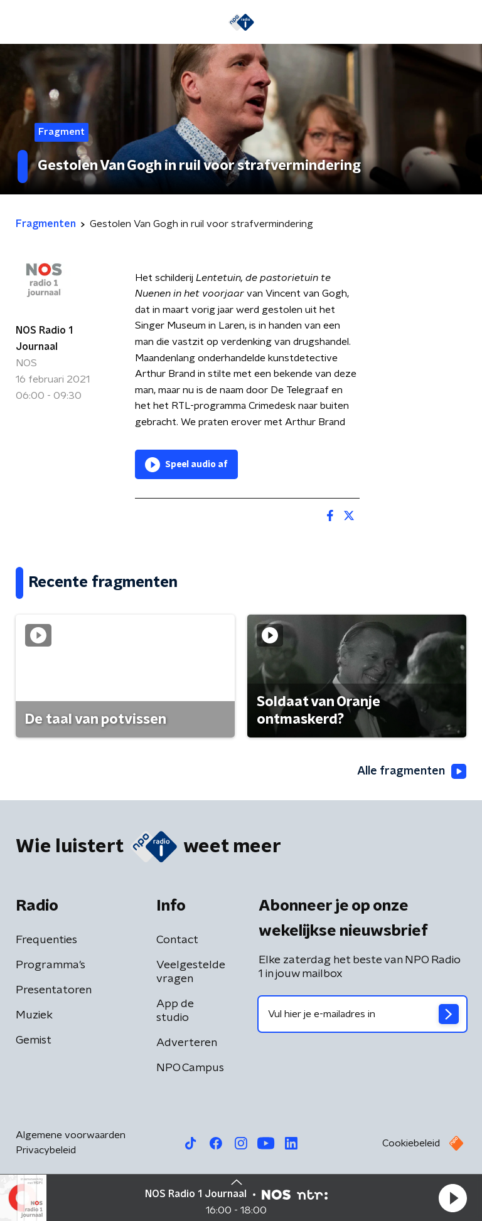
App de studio (175, 1010)
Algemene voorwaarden (71, 1135)
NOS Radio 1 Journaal (44, 338)
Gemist (33, 1040)
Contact (177, 940)
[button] (452, 1198)
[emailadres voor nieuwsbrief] (362, 1014)
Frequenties (46, 940)
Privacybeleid (46, 1150)
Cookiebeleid (411, 1143)
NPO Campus (190, 1068)
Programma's (50, 965)
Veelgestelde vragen (190, 972)
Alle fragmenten (411, 772)
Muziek (34, 1015)
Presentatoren (54, 990)
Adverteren (186, 1043)
